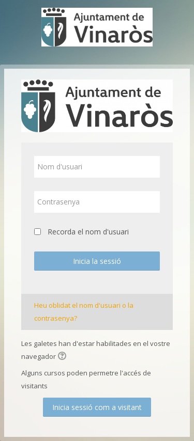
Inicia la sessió (97, 261)
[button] (63, 357)
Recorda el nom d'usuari (88, 232)
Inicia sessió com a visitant (97, 407)
